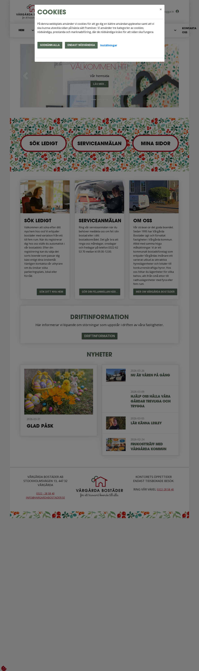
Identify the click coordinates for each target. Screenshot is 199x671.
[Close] (161, 9)
